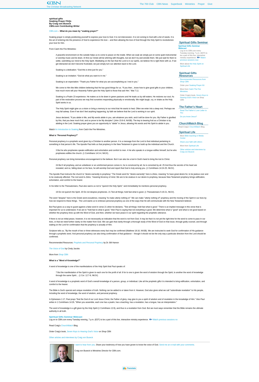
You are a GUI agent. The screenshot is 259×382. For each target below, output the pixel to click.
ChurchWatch (195, 127)
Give (210, 4)
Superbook (176, 4)
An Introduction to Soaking (67, 129)
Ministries (190, 4)
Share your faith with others (191, 142)
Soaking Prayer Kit (196, 85)
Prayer (201, 4)
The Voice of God (57, 248)
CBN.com (53, 31)
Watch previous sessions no (165, 319)
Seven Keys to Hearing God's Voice (82, 331)
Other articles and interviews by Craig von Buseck (71, 337)
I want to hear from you (85, 345)
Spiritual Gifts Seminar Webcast (65, 317)
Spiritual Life (194, 146)
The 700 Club (147, 4)
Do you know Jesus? (188, 117)
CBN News (162, 4)
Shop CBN (63, 254)
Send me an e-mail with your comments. (177, 345)
